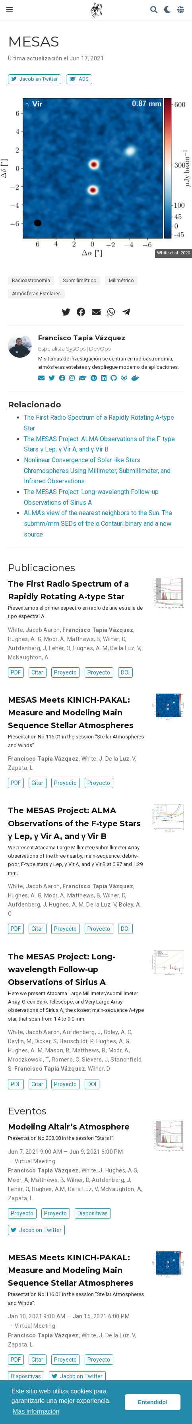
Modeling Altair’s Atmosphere (69, 1126)
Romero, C (66, 1059)
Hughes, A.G (121, 1170)
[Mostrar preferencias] (167, 10)
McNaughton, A (28, 657)
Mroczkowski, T (28, 1059)
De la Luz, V (125, 648)
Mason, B (57, 1050)
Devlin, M (20, 1041)
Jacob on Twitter (36, 1230)
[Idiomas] (181, 10)
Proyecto (65, 672)
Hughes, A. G (24, 639)
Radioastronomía (31, 280)
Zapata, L (20, 768)
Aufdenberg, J (27, 648)
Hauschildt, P (76, 1041)
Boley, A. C (118, 1032)
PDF (16, 672)
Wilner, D (114, 639)
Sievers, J (95, 1059)
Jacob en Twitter (35, 79)
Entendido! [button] (153, 1402)
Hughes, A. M (90, 648)
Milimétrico (121, 280)
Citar (37, 672)
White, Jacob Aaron (34, 630)
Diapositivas (93, 1213)
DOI (125, 672)
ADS (79, 79)
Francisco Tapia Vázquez (81, 338)
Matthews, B (84, 639)
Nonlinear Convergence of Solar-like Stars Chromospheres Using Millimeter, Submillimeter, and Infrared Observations (97, 470)
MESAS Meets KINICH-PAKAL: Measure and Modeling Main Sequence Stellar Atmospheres (71, 712)
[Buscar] (153, 10)
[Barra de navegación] (9, 9)
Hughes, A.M (48, 1189)
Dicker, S (46, 1041)
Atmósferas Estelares (36, 293)
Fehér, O (59, 648)
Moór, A (54, 639)
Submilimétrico (79, 280)
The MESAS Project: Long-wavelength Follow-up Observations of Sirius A (61, 969)
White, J (92, 759)
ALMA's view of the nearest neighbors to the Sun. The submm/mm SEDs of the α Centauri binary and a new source (98, 523)
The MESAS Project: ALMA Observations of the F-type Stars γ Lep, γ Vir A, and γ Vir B (74, 823)
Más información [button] (36, 1411)
